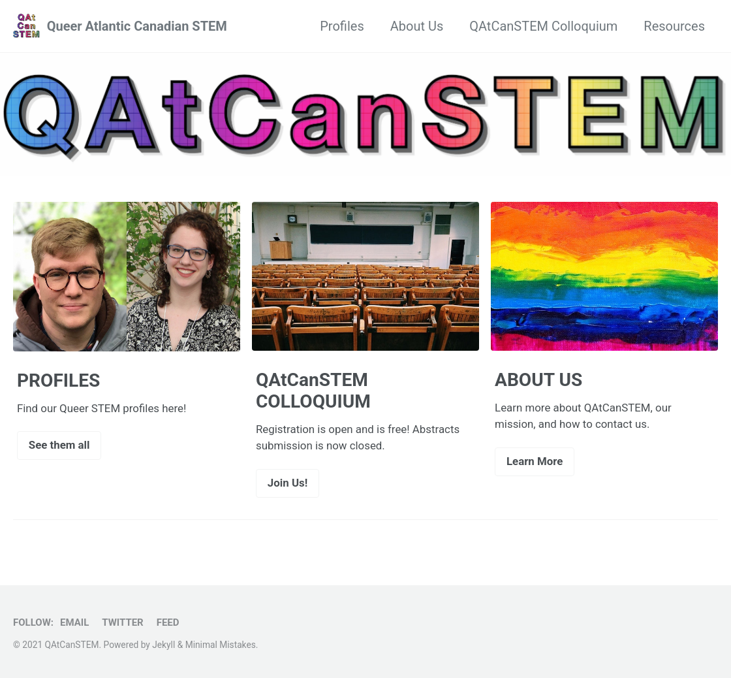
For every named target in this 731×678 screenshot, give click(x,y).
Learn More (534, 461)
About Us (417, 26)
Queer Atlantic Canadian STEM (137, 26)
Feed (168, 622)
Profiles (342, 26)
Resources (674, 26)
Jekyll (163, 644)
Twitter (122, 622)
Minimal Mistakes (220, 644)
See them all (59, 444)
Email (74, 622)
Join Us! (287, 482)
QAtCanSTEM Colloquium (543, 26)
